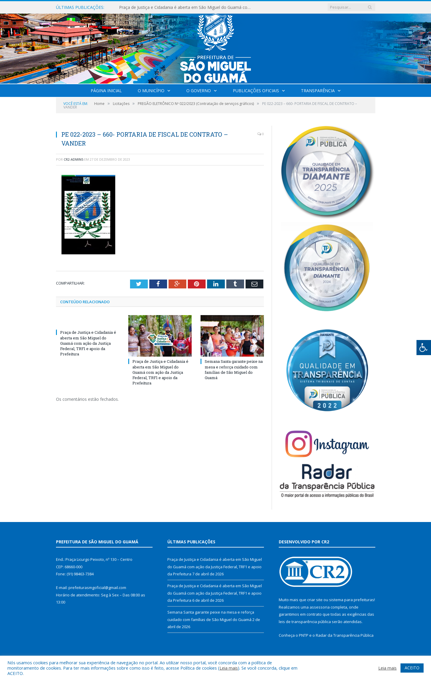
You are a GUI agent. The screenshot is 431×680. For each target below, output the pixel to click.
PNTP (303, 635)
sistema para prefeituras (351, 599)
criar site (315, 599)
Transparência (318, 90)
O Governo (198, 90)
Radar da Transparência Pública (345, 635)
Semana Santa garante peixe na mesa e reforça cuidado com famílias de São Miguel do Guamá (234, 369)
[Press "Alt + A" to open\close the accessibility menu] (423, 347)
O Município (151, 90)
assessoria (320, 607)
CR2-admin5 (73, 159)
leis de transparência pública (305, 621)
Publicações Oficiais (256, 90)
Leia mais (228, 668)
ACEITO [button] (412, 668)
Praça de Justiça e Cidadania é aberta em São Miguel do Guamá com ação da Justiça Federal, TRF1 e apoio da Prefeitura (187, 7)
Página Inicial (106, 90)
